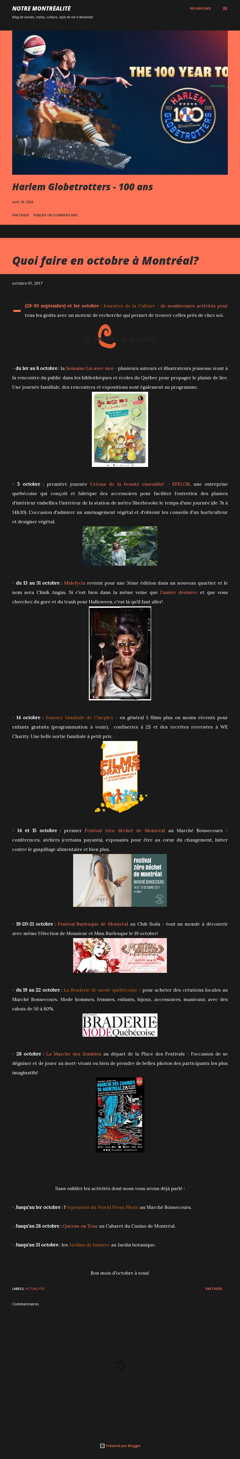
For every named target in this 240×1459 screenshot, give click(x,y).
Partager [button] (20, 215)
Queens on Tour (80, 1226)
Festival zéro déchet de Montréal (125, 830)
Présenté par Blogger (120, 1445)
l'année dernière (178, 592)
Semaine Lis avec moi (89, 368)
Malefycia (75, 583)
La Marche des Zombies (73, 1054)
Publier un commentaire (56, 215)
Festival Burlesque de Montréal (93, 924)
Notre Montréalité (41, 8)
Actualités (35, 1288)
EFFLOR (181, 484)
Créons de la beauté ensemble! (127, 484)
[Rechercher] (200, 8)
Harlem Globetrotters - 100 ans (82, 186)
